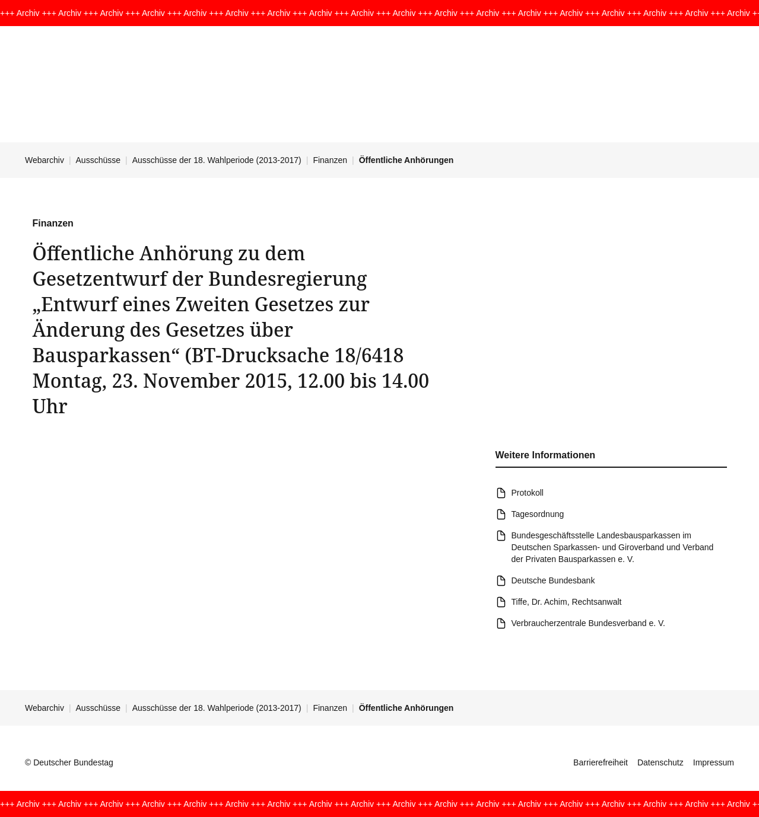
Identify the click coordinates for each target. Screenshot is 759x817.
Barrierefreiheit (600, 762)
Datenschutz (660, 762)
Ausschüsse (98, 160)
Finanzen (330, 160)
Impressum (713, 762)
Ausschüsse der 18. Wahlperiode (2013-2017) (216, 160)
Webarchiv (44, 160)
